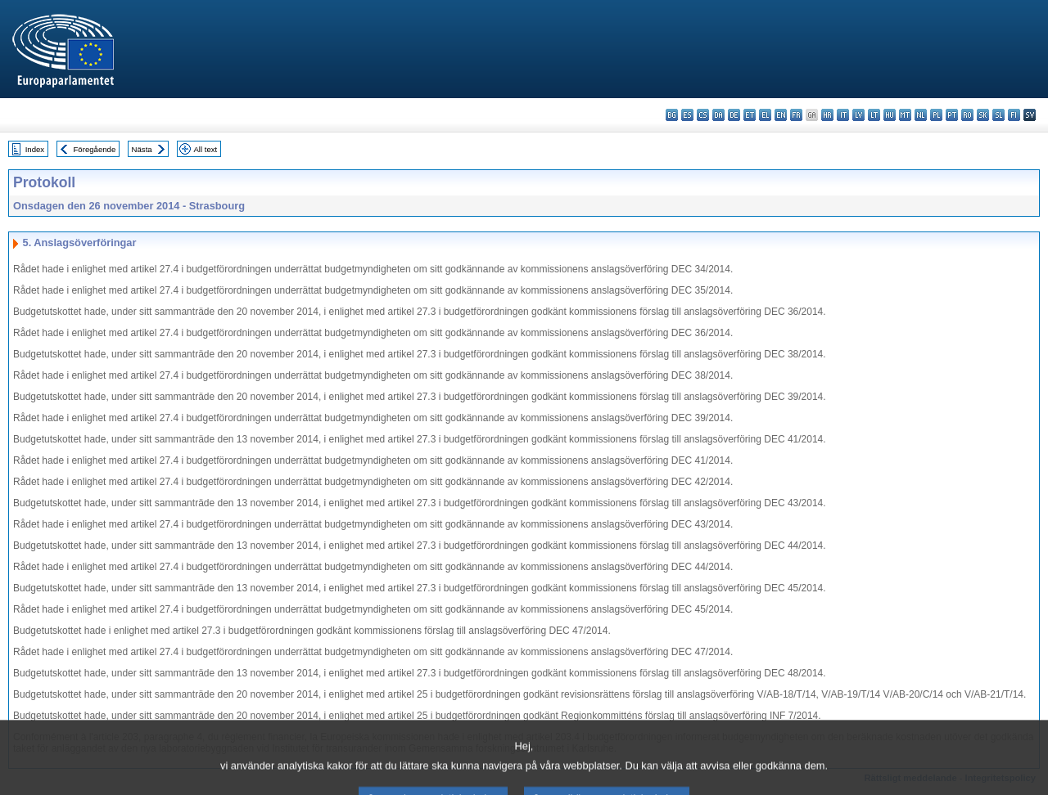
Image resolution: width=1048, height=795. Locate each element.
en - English (781, 115)
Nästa (142, 149)
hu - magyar (889, 115)
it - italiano (843, 115)
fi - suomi (1014, 115)
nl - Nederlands (921, 115)
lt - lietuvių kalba (874, 115)
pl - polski (936, 115)
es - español (687, 115)
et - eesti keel (749, 115)
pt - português (952, 115)
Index (34, 149)
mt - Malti (905, 115)
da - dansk (718, 115)
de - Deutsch (734, 115)
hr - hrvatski (827, 115)
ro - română (967, 115)
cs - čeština (703, 115)
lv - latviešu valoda (858, 115)
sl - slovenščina (998, 115)
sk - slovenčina (983, 115)
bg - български (672, 115)
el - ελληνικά (765, 115)
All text (205, 149)
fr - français (796, 115)
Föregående (95, 149)
